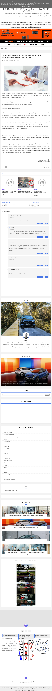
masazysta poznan (15, 269)
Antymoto (6, 455)
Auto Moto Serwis (7, 448)
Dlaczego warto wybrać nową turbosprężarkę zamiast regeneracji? (9, 193)
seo (4, 189)
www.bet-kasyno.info (43, 688)
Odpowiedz (40, 223)
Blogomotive (6, 462)
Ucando (12, 241)
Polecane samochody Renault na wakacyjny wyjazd (14, 381)
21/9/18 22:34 (11, 259)
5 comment (16, 60)
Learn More (24, 6)
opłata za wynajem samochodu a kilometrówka (37, 137)
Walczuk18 (13, 257)
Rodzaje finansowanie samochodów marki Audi (26, 540)
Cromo (5, 465)
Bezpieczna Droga (8, 460)
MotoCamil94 (6, 444)
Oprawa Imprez (7, 441)
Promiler (5, 439)
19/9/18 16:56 (11, 217)
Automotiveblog (7, 458)
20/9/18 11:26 (11, 242)
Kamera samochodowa (9, 477)
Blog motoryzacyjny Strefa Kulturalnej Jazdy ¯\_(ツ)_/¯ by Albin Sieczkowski (26, 9)
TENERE (6, 472)
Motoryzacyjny (29, 682)
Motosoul (6, 469)
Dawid (12, 227)
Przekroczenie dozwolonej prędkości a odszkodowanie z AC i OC (25, 193)
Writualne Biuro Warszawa (9, 479)
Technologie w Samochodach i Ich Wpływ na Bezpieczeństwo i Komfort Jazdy (25, 515)
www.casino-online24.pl (17, 688)
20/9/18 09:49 (11, 229)
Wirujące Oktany (7, 474)
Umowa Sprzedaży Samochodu (10, 490)
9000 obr (6, 453)
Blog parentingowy (8, 432)
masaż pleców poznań (16, 215)
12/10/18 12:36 (11, 271)
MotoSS (5, 467)
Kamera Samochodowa (9, 434)
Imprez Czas (6, 451)
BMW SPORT (7, 446)
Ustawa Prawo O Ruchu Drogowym (11, 436)
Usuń (46, 223)
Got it (29, 6)
